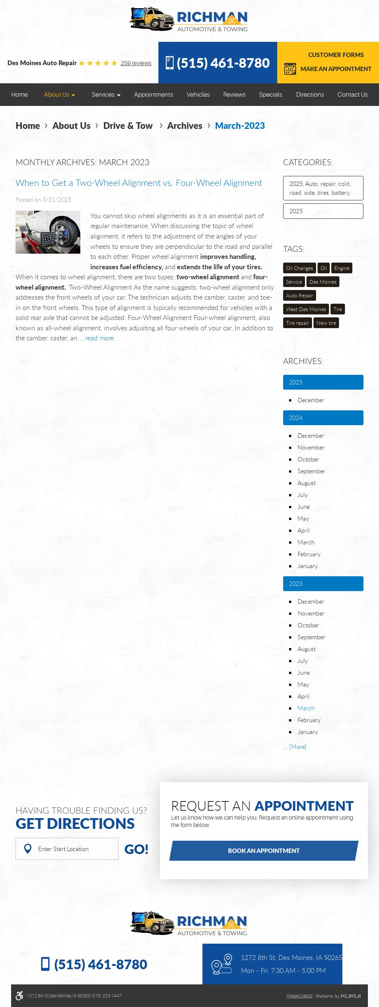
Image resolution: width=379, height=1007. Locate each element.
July (303, 495)
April (304, 530)
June (304, 507)
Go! (136, 848)
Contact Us (353, 94)
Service (294, 281)
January (308, 566)
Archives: (303, 361)
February (309, 554)
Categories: (308, 162)
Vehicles (198, 94)
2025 (296, 211)
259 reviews (136, 63)
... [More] (294, 747)
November (311, 447)
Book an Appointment (264, 850)
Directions (310, 94)
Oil (324, 267)
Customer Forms (336, 54)
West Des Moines (306, 309)
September (311, 471)
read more (99, 337)
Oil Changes (299, 267)
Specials (270, 94)
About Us (56, 94)
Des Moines (322, 281)
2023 (295, 584)
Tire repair (297, 322)
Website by (337, 996)
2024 (295, 418)
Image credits (299, 995)
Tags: (294, 248)
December (311, 400)
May (303, 518)
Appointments (153, 94)
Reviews (234, 94)
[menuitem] (19, 94)
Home (19, 94)
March (306, 542)
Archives (184, 125)
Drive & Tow (129, 125)
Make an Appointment (336, 68)
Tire (337, 309)
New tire (326, 322)
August (306, 483)
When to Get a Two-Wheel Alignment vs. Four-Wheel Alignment (139, 183)
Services (103, 94)
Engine (341, 267)
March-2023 (240, 125)
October (308, 459)
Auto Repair (299, 295)
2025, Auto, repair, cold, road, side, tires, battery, (320, 188)
